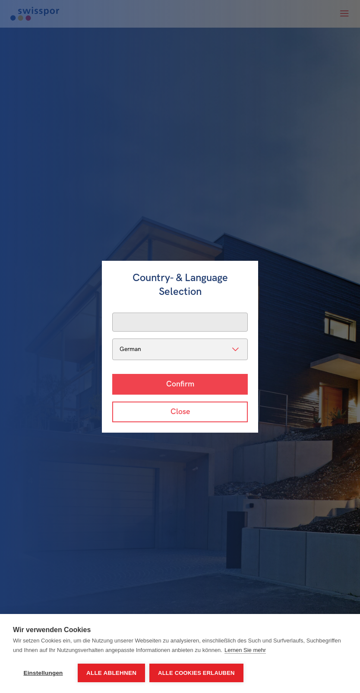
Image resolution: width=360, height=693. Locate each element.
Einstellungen (43, 673)
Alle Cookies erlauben (196, 673)
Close (180, 411)
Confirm (180, 384)
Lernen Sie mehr (245, 650)
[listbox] (180, 349)
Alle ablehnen (111, 673)
